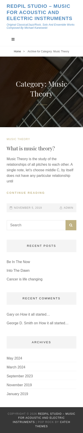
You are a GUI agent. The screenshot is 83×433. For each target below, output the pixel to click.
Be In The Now (18, 262)
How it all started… (35, 314)
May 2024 (14, 358)
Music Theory (18, 139)
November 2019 (19, 385)
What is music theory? (31, 148)
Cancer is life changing (24, 279)
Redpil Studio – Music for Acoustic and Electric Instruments (39, 12)
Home (17, 51)
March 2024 (16, 367)
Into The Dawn (18, 270)
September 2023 (20, 376)
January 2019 (17, 394)
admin (68, 207)
